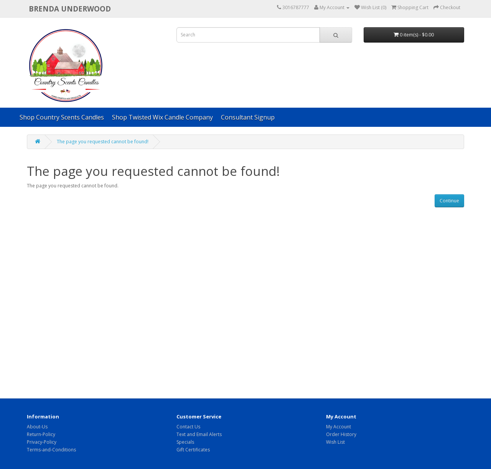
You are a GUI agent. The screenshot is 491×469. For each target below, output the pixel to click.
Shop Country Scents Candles (62, 117)
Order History (341, 434)
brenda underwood (70, 8)
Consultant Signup (248, 117)
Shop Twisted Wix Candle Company (162, 117)
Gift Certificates (193, 449)
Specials (185, 442)
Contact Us (188, 426)
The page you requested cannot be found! (102, 141)
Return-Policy (41, 434)
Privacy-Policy (41, 442)
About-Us (37, 426)
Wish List (335, 442)
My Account (338, 426)
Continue (449, 200)
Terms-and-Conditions (51, 449)
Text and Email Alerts (199, 434)
